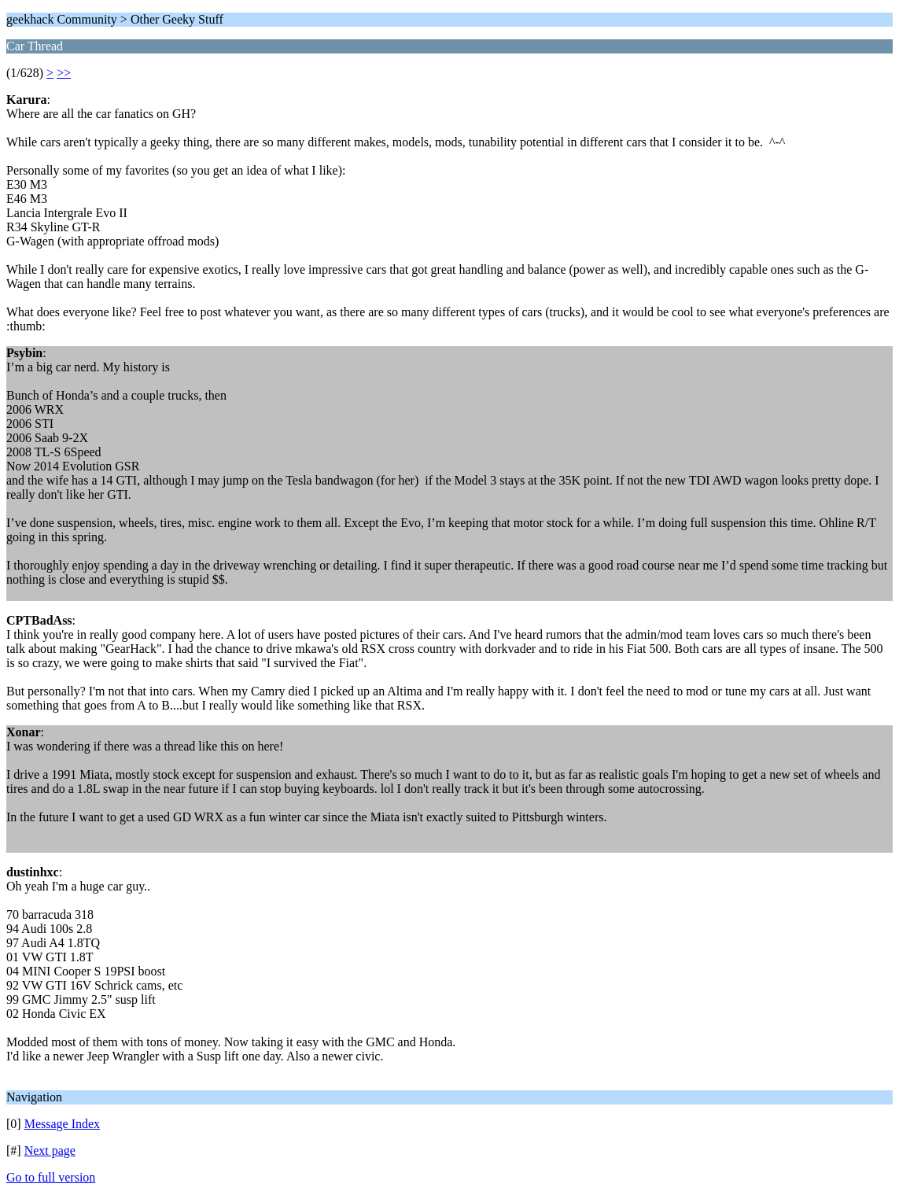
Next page (50, 1150)
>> (64, 72)
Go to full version (50, 1177)
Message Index (62, 1123)
